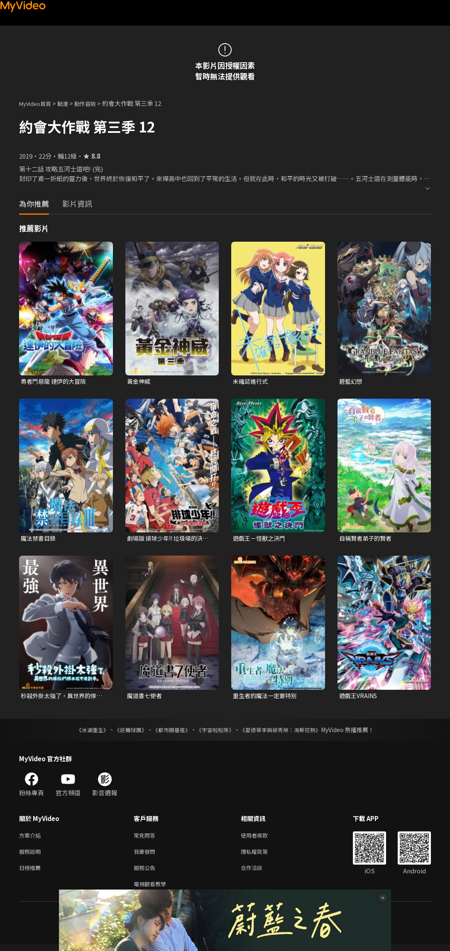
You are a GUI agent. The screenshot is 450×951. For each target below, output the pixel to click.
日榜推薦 (31, 872)
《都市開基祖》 (169, 732)
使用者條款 (261, 837)
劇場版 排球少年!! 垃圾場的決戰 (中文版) (167, 539)
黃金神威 (139, 381)
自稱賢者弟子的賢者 (367, 539)
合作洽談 (258, 872)
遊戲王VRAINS (360, 697)
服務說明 (31, 855)
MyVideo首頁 (38, 103)
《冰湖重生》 (85, 732)
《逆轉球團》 (125, 732)
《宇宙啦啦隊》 (216, 732)
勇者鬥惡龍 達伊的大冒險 (55, 381)
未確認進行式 (251, 381)
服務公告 (146, 872)
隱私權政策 (261, 855)
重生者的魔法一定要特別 (267, 697)
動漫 (69, 103)
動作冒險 (94, 103)
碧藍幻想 (351, 381)
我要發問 (146, 855)
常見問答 (146, 837)
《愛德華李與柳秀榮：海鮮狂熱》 (285, 732)
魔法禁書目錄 (39, 539)
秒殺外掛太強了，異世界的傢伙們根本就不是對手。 (61, 697)
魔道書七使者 (145, 697)
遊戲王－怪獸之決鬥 (261, 539)
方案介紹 (31, 837)
